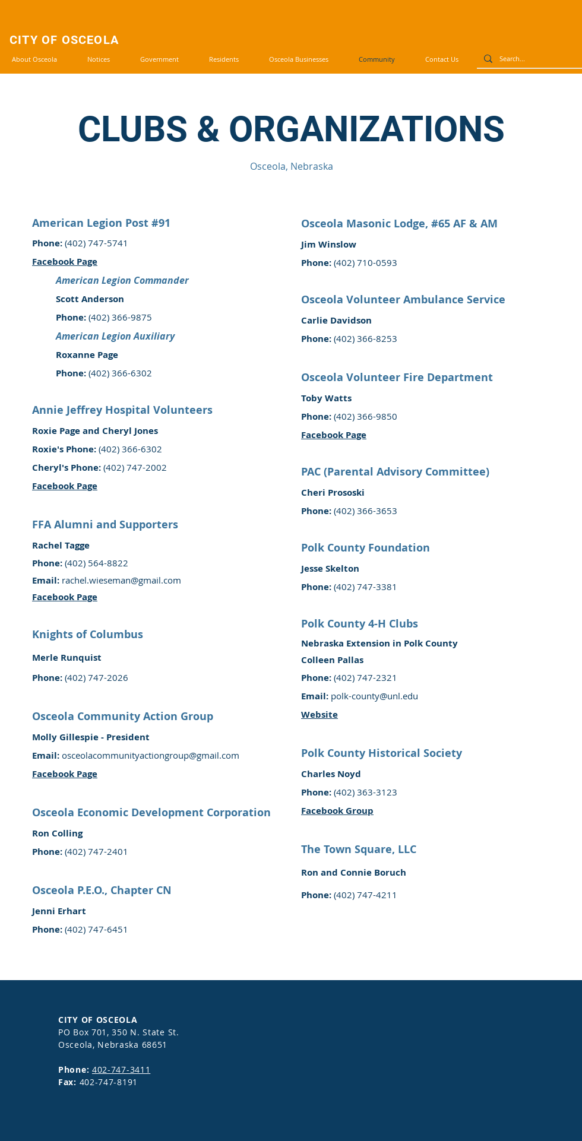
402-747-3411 (121, 1069)
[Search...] (528, 58)
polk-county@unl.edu (374, 696)
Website (319, 714)
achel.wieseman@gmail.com (123, 580)
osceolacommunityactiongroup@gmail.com (150, 755)
